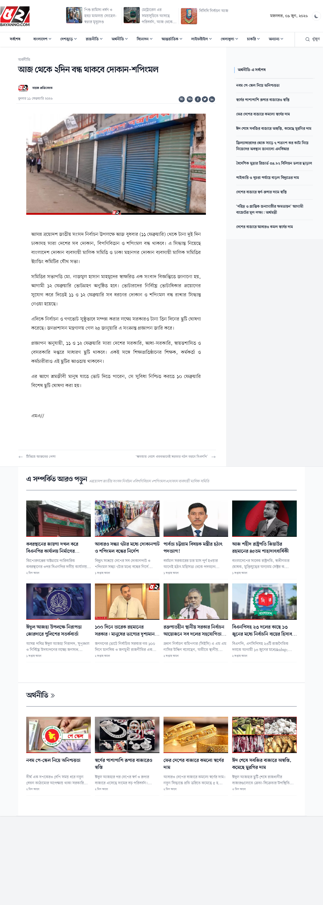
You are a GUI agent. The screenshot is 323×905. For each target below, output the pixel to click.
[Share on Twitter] (205, 99)
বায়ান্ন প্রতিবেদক (42, 88)
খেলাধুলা (231, 40)
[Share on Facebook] (198, 99)
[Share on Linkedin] (212, 99)
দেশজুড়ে (70, 40)
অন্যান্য (277, 40)
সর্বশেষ (15, 39)
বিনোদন (146, 40)
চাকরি (255, 40)
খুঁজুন (312, 39)
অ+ (190, 99)
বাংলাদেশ (44, 40)
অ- (182, 99)
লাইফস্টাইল (203, 40)
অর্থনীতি (121, 40)
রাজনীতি (96, 40)
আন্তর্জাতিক (173, 40)
